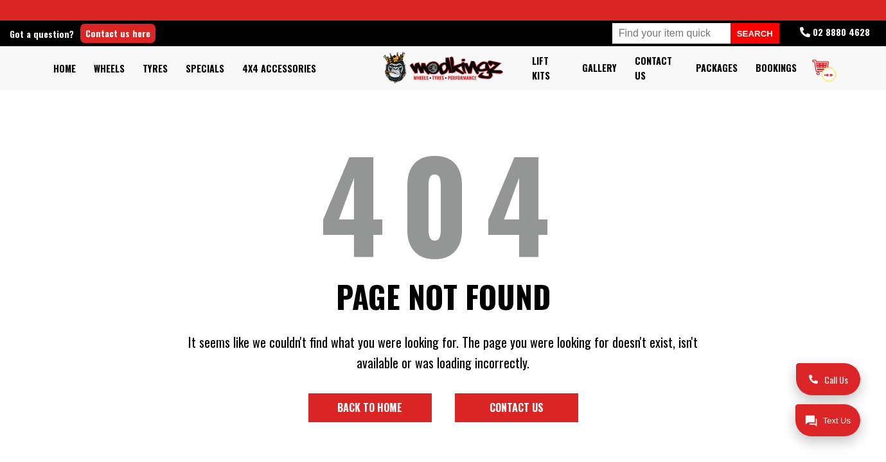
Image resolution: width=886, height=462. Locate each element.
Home (64, 68)
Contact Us (653, 68)
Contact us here (162, 33)
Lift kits (541, 68)
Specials (205, 68)
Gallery (599, 67)
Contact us (517, 407)
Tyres (155, 68)
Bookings (776, 67)
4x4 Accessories (279, 68)
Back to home (369, 407)
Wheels (109, 68)
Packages (717, 67)
